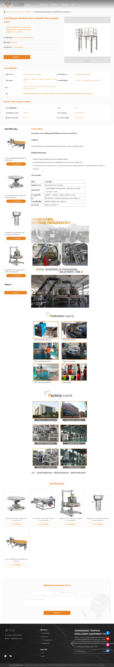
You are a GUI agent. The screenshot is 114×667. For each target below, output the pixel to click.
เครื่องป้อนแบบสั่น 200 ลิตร (78, 473)
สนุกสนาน (17, 57)
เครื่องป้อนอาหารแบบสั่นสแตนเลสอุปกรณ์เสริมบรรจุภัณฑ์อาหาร (97, 519)
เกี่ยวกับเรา (44, 4)
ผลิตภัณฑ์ (12, 12)
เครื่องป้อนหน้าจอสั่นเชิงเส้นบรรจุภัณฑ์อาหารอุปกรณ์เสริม (43, 519)
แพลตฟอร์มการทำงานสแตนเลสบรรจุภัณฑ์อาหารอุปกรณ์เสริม (70, 519)
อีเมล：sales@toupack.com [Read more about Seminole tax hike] (13, 638)
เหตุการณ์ (65, 4)
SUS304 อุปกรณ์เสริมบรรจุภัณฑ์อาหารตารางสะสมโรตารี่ (16, 519)
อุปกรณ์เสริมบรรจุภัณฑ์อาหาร (25, 12)
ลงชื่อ (104, 651)
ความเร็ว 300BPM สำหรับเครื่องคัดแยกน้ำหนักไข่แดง (16, 560)
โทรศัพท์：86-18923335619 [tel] (13, 635)
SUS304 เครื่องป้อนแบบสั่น (44, 473)
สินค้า (35, 4)
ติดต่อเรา (54, 4)
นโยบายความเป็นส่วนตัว (16, 665)
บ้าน (27, 4)
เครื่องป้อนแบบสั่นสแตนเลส (61, 473)
